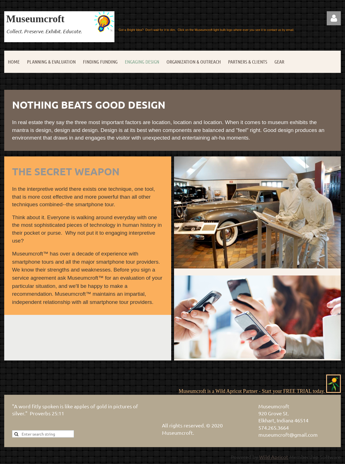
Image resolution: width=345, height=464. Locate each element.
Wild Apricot (273, 457)
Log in (334, 18)
